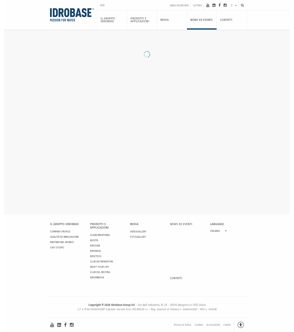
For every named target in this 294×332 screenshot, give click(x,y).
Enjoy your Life (99, 266)
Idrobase (95, 251)
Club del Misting (100, 272)
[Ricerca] (241, 5)
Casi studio (57, 247)
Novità (94, 240)
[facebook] (219, 5)
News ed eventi (181, 224)
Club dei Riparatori (101, 261)
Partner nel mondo (62, 242)
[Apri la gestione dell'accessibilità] (239, 325)
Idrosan (95, 245)
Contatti (176, 278)
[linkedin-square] (213, 5)
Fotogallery (138, 236)
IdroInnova (97, 277)
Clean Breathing (100, 235)
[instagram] (225, 5)
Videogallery (138, 231)
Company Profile (60, 231)
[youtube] (207, 5)
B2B (102, 5)
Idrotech (95, 256)
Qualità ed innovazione (64, 236)
